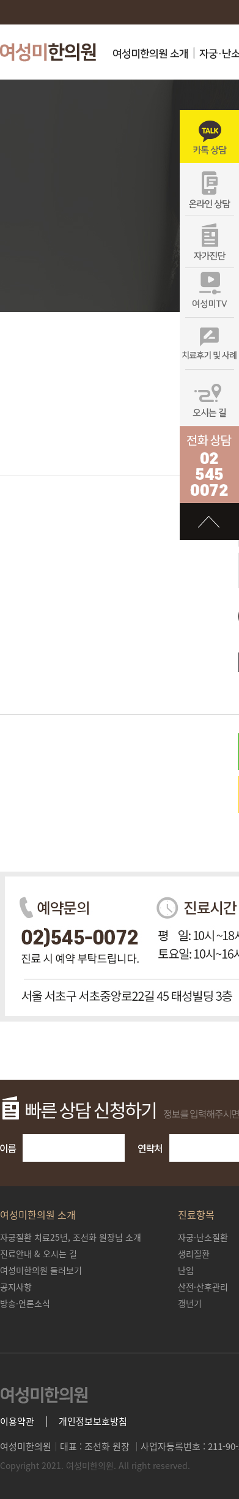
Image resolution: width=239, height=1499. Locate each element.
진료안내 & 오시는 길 (38, 1253)
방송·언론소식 (25, 1303)
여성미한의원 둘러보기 (41, 1270)
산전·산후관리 (203, 1286)
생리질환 (194, 1253)
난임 (186, 1270)
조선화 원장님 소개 (70, 1237)
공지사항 (16, 1286)
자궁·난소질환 (203, 1237)
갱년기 (190, 1303)
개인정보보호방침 (93, 1421)
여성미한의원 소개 (150, 53)
